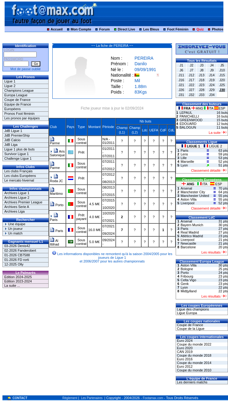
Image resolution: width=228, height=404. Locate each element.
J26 (181, 90)
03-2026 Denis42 (17, 246)
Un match (13, 233)
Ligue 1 (9, 81)
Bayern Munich (192, 225)
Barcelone (188, 247)
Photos (217, 29)
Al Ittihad (54, 242)
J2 (192, 65)
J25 (222, 85)
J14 (212, 75)
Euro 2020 (184, 348)
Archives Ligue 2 (16, 197)
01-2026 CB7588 (17, 255)
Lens (184, 154)
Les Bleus (151, 29)
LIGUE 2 (213, 146)
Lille (184, 158)
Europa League (15, 95)
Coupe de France (17, 100)
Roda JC (56, 179)
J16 (181, 80)
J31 (181, 95)
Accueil (57, 29)
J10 (222, 70)
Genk (185, 284)
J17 (191, 80)
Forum (104, 29)
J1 (181, 65)
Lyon (184, 165)
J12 (191, 75)
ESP (219, 108)
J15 (222, 75)
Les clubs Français (18, 171)
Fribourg (187, 276)
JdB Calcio (12, 140)
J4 (212, 65)
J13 (202, 75)
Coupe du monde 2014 (193, 363)
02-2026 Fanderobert (20, 250)
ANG (197, 108)
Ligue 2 (9, 86)
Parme (55, 141)
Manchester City (193, 192)
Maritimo (56, 192)
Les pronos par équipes (22, 118)
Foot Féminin (177, 29)
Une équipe (14, 224)
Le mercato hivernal (19, 180)
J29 (212, 90)
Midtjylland (189, 291)
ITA (209, 108)
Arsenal (186, 188)
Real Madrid (190, 232)
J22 (191, 85)
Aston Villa (189, 199)
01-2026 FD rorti (16, 260)
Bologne (187, 269)
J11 (181, 75)
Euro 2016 (184, 359)
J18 (202, 80)
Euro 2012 (184, 366)
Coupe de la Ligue (190, 328)
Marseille (187, 161)
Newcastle (188, 243)
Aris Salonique (57, 153)
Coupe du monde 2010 (193, 370)
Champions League (19, 90)
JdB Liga (11, 144)
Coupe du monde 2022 (193, 344)
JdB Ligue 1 (13, 131)
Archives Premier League (23, 202)
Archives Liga (14, 211)
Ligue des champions (192, 309)
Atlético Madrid (192, 236)
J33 (202, 95)
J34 (212, 95)
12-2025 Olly (13, 264)
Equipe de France (17, 104)
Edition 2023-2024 (18, 281)
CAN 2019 (184, 352)
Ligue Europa (186, 313)
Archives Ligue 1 (16, 193)
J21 (181, 85)
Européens (12, 109)
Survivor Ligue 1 (16, 154)
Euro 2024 (184, 340)
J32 (191, 95)
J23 (202, 85)
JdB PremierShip (17, 135)
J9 (212, 70)
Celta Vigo (188, 280)
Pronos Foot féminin (19, 113)
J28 (202, 90)
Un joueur (13, 228)
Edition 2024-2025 (18, 277)
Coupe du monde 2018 (193, 355)
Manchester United (195, 196)
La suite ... (12, 285)
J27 (191, 90)
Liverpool (187, 203)
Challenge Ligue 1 (18, 158)
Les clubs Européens (20, 176)
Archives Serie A (16, 207)
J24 (212, 85)
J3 (202, 65)
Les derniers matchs (191, 382)
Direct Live (126, 29)
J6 (181, 70)
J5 (222, 65)
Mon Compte (81, 29)
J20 (222, 80)
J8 (202, 70)
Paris (54, 218)
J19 (212, 80)
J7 (192, 70)
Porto (56, 205)
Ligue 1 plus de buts (19, 149)
